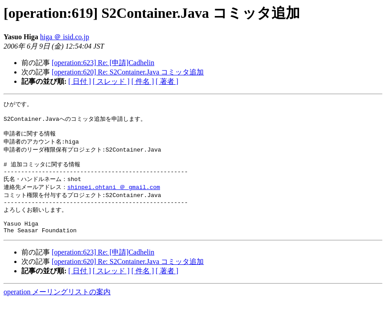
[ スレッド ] (111, 81)
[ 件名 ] (142, 81)
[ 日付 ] (79, 81)
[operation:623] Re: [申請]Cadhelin (103, 62)
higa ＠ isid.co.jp (64, 37)
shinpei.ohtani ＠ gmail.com (113, 196)
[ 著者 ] (167, 81)
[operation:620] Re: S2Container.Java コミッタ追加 (128, 72)
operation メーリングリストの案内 (57, 307)
